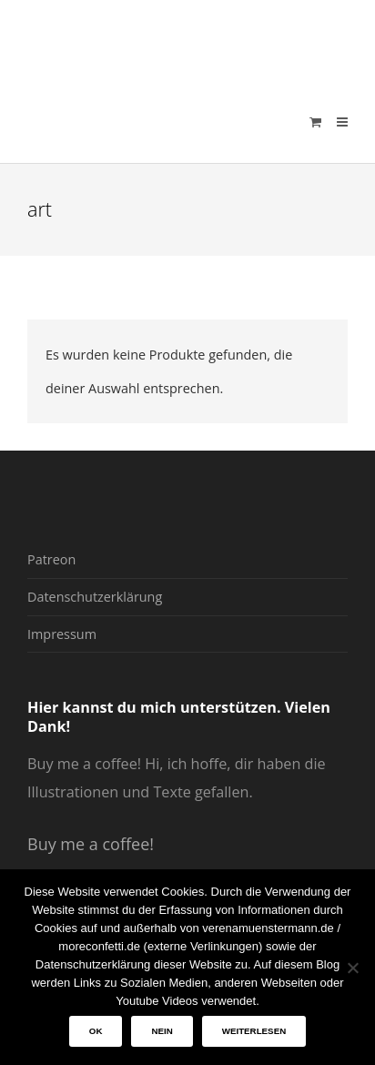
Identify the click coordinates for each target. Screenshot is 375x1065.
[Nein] (352, 967)
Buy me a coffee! (90, 844)
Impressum (61, 634)
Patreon (51, 559)
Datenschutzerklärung (94, 596)
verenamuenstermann (201, 40)
